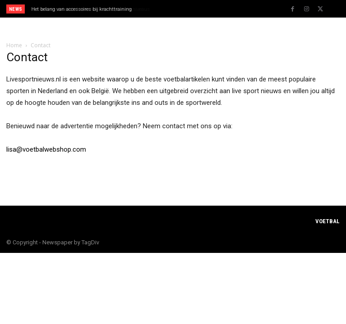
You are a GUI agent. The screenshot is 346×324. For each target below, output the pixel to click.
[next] (190, 8)
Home (14, 45)
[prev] (175, 8)
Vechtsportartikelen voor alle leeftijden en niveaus (86, 9)
